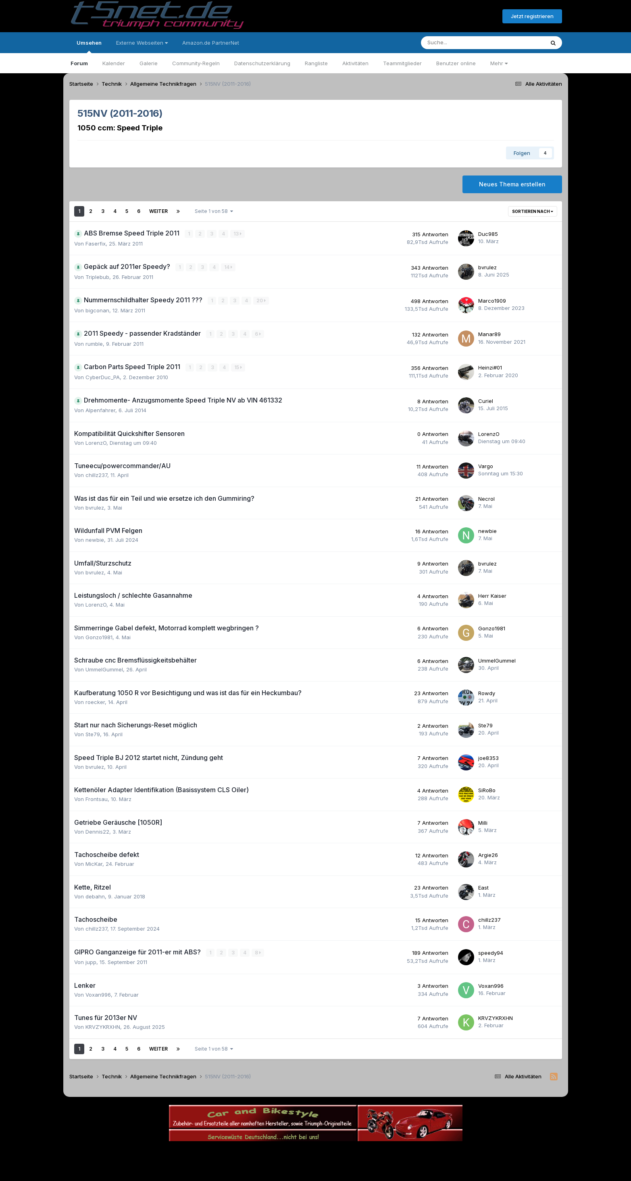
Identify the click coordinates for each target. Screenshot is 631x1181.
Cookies (396, 1152)
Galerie (149, 63)
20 (261, 300)
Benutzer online (456, 63)
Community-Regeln (196, 63)
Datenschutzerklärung (262, 63)
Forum (79, 63)
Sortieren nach (532, 211)
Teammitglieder (402, 63)
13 (238, 234)
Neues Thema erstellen (512, 184)
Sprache (238, 1152)
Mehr (499, 63)
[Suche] (458, 42)
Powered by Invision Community (315, 1169)
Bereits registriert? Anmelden (452, 16)
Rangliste (316, 63)
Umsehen (89, 46)
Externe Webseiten (142, 42)
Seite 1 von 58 (214, 211)
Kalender (113, 63)
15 (238, 366)
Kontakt (367, 1152)
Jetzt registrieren (532, 16)
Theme (271, 1152)
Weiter (158, 211)
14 (229, 267)
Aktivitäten (355, 63)
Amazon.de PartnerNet (210, 42)
